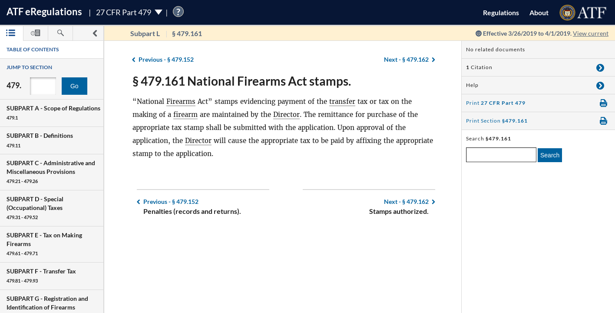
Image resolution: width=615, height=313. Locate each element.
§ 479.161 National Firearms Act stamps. (241, 80)
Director (286, 114)
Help (472, 85)
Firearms (180, 101)
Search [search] (549, 155)
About (539, 12)
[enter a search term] (501, 154)
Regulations (501, 12)
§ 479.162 (406, 59)
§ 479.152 (166, 59)
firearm (185, 114)
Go (74, 86)
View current (590, 33)
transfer (342, 101)
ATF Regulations (44, 11)
